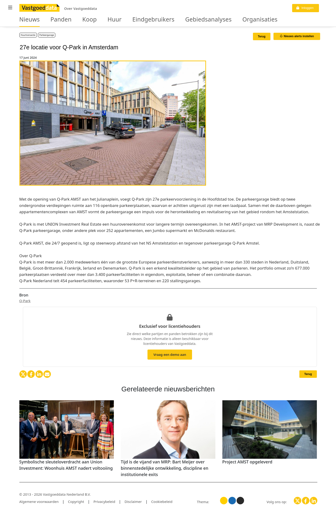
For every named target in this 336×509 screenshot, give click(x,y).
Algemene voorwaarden (39, 501)
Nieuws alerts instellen (297, 36)
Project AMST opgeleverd (247, 462)
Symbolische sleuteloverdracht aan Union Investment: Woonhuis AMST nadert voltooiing (66, 465)
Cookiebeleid (161, 501)
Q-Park (25, 300)
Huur (99, 20)
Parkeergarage (46, 34)
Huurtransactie (28, 34)
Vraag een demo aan (169, 354)
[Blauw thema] (232, 500)
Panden (54, 20)
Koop (78, 20)
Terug (261, 36)
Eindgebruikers (132, 20)
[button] (10, 8)
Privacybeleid (104, 501)
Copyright (76, 501)
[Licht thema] (224, 500)
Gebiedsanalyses (176, 20)
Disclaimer (133, 501)
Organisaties (218, 20)
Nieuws (27, 20)
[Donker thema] (240, 500)
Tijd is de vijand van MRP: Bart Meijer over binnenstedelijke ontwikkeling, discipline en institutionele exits (164, 468)
